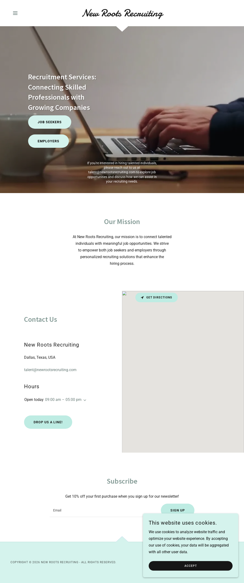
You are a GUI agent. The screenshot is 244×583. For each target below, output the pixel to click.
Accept (190, 566)
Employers (48, 141)
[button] (15, 13)
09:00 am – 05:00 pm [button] (63, 399)
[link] (122, 15)
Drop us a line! (48, 422)
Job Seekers (50, 122)
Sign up (177, 510)
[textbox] (102, 510)
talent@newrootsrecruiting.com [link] (111, 172)
